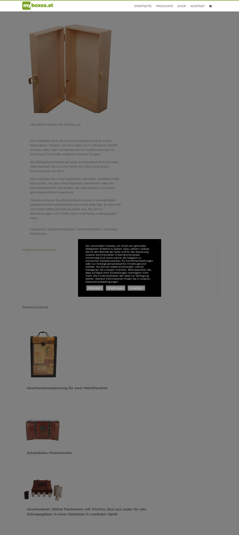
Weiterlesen (94, 288)
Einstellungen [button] (115, 288)
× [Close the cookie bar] (158, 242)
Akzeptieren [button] (136, 288)
